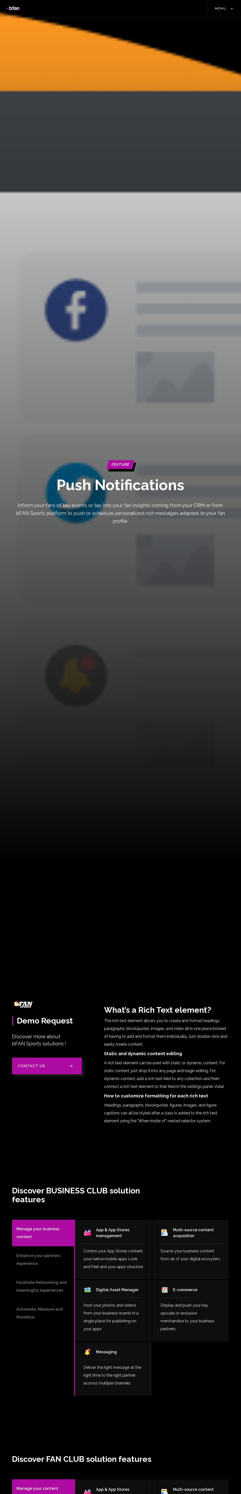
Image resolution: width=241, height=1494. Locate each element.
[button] (224, 8)
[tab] (43, 1233)
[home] (13, 8)
